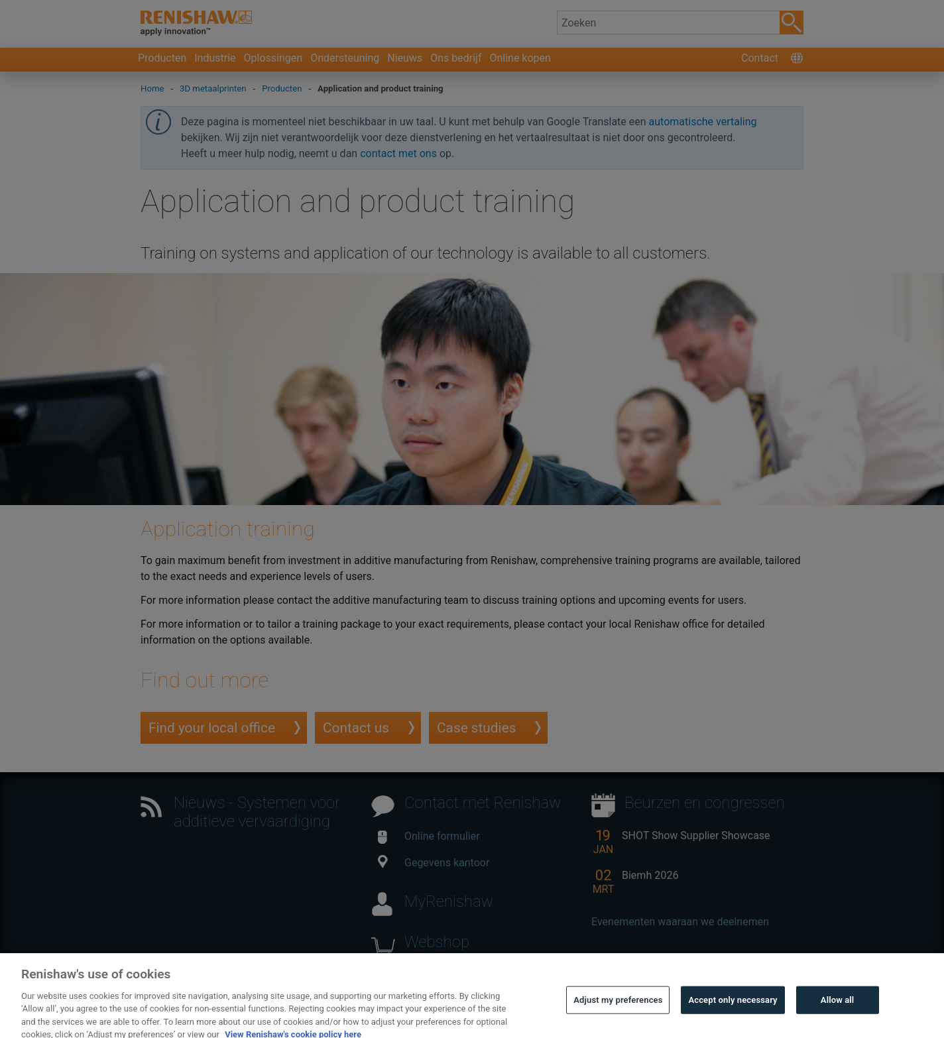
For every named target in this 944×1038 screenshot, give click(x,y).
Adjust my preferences (617, 1011)
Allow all (838, 1011)
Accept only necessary (732, 1011)
